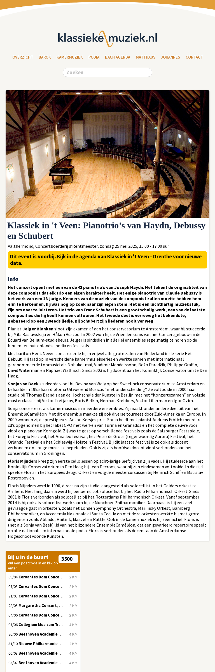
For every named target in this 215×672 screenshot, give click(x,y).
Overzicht (22, 57)
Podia (93, 57)
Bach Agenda (117, 57)
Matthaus (145, 57)
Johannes (170, 57)
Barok (45, 57)
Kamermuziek (70, 57)
